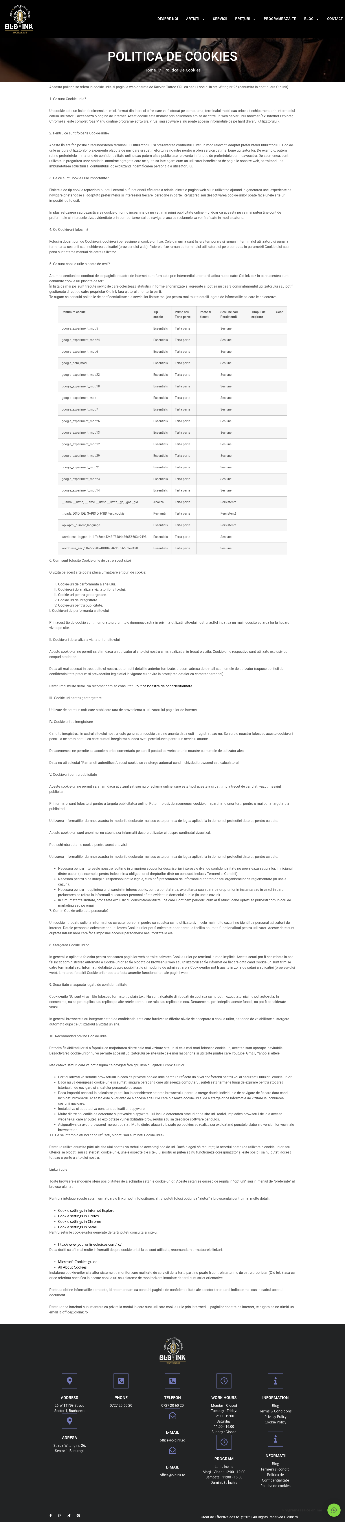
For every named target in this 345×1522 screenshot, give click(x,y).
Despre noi (168, 19)
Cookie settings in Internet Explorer (87, 1210)
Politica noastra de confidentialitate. (163, 686)
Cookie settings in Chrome (79, 1221)
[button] (334, 1510)
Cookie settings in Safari (77, 1227)
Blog (311, 19)
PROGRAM (224, 1458)
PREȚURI (245, 19)
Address (69, 1397)
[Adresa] (69, 1421)
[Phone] (121, 1380)
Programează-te (280, 19)
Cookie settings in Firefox (78, 1216)
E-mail (172, 1432)
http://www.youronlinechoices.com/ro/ (89, 1244)
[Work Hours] (224, 1380)
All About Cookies (72, 1267)
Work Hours (224, 1397)
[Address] (69, 1380)
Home (150, 70)
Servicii (220, 19)
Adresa (69, 1437)
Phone (121, 1397)
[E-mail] (172, 1415)
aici (124, 844)
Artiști (195, 19)
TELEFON (172, 1397)
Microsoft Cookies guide (77, 1261)
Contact (335, 19)
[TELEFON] (172, 1380)
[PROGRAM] (224, 1442)
